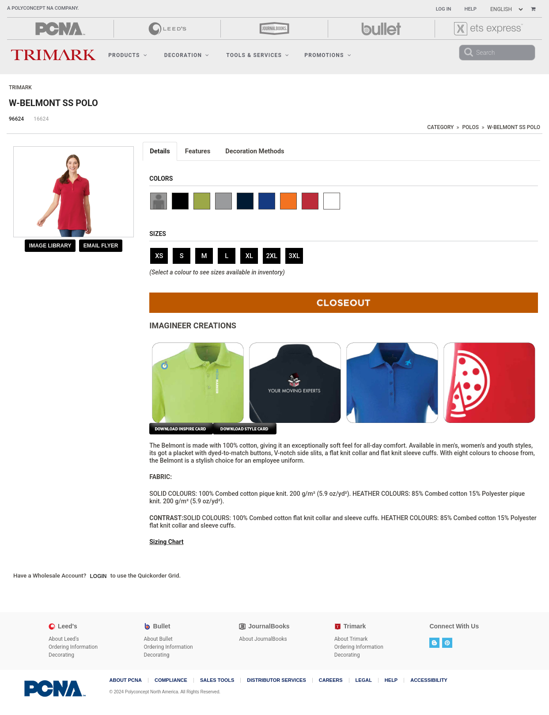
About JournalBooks (263, 639)
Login (98, 576)
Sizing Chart (166, 541)
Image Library (50, 246)
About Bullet (158, 639)
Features (198, 151)
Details (160, 151)
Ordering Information (73, 647)
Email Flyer (100, 246)
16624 (41, 119)
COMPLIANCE (171, 680)
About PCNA (126, 680)
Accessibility (428, 680)
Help (471, 9)
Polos (470, 127)
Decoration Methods (254, 151)
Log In (443, 9)
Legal (364, 680)
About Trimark (351, 639)
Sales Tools (217, 680)
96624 (16, 119)
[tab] (160, 151)
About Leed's (64, 639)
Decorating (61, 655)
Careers (331, 680)
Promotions (327, 55)
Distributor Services (276, 680)
